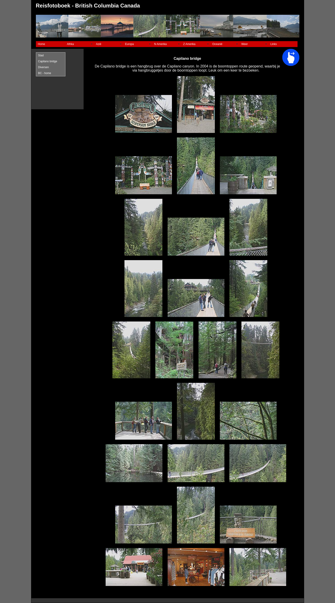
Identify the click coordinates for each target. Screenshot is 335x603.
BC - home (44, 73)
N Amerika (160, 44)
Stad (41, 55)
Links (273, 44)
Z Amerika (189, 44)
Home (41, 44)
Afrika (70, 44)
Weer (244, 44)
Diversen (43, 67)
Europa (129, 44)
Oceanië (217, 44)
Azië (98, 44)
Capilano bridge (47, 61)
